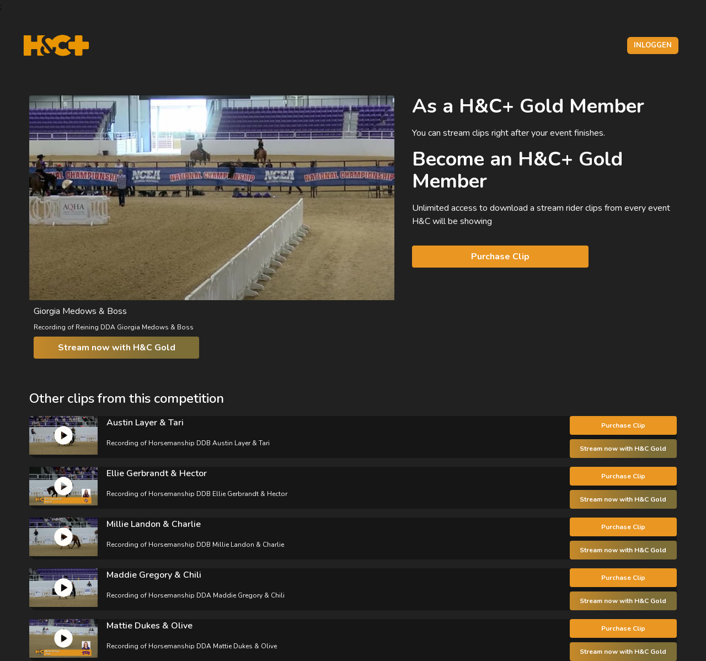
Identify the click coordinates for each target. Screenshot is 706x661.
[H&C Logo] (56, 45)
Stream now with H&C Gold (116, 348)
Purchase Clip (500, 256)
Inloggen (653, 45)
